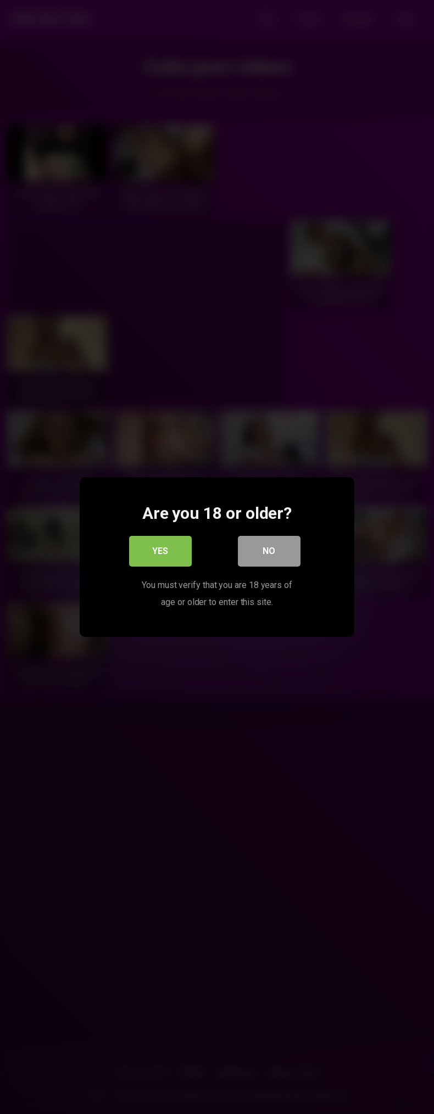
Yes (161, 551)
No (269, 551)
